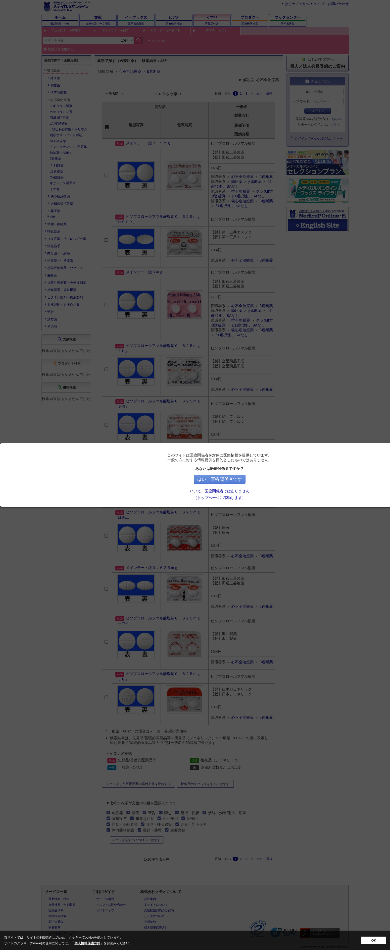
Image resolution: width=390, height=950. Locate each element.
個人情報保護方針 (87, 943)
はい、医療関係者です (237, 479)
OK (373, 940)
